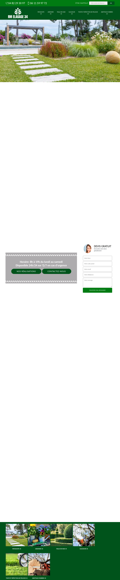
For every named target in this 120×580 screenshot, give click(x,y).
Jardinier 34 (51, 13)
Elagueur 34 (72, 13)
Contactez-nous (57, 271)
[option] (60, 41)
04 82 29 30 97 (15, 3)
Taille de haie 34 (61, 13)
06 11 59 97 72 (37, 3)
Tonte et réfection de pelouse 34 (88, 13)
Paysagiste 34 (41, 13)
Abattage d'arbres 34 (107, 13)
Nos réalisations (26, 271)
